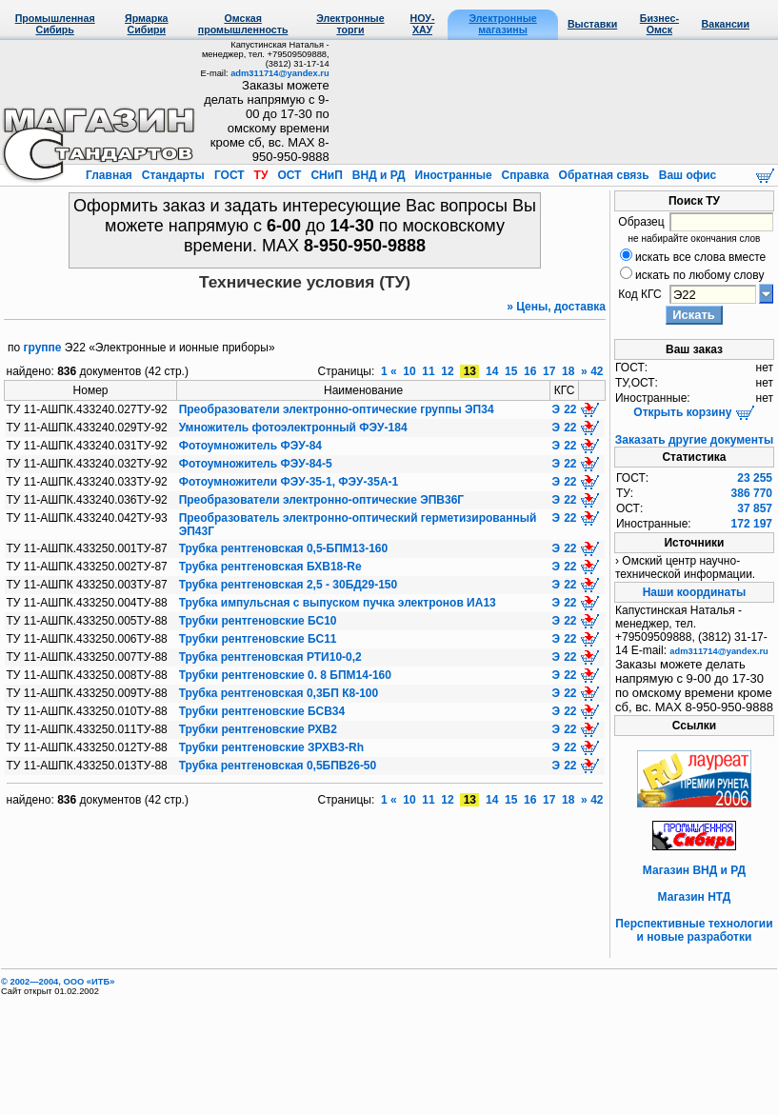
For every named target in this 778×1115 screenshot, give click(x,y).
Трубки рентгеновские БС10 (258, 620)
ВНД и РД (378, 175)
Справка (525, 175)
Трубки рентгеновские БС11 (258, 639)
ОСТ (289, 175)
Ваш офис (685, 175)
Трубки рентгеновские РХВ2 (258, 729)
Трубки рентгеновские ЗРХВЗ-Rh (271, 747)
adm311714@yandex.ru (279, 73)
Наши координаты (695, 592)
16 (530, 371)
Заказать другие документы (694, 440)
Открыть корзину (693, 412)
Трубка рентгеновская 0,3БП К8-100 (279, 693)
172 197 (751, 523)
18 (568, 371)
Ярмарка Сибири (146, 23)
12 (447, 371)
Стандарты (173, 175)
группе (43, 347)
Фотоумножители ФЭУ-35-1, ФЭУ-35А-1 (289, 481)
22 (570, 409)
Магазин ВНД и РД (694, 870)
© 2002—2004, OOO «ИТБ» (57, 981)
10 (409, 371)
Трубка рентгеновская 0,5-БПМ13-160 (284, 548)
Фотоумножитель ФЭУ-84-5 (255, 463)
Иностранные (453, 175)
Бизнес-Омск (659, 23)
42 (596, 371)
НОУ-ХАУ (422, 23)
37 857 (754, 508)
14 (492, 371)
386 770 (751, 493)
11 (428, 371)
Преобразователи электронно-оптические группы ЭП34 (336, 409)
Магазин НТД (694, 897)
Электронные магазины (502, 23)
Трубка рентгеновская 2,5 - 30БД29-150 (288, 584)
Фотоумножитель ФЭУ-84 (250, 445)
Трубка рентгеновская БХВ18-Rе (270, 566)
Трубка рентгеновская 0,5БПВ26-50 (278, 765)
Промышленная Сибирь (55, 23)
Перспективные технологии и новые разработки (693, 930)
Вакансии (725, 24)
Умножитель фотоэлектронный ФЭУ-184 (293, 427)
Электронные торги (350, 23)
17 (549, 371)
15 (511, 371)
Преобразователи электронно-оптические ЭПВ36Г (321, 500)
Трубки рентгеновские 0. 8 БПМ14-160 (285, 675)
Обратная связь (603, 175)
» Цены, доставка (556, 306)
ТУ (260, 175)
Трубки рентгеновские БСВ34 (262, 711)
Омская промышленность (243, 23)
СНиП (327, 175)
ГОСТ (229, 175)
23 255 (754, 478)
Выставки (592, 24)
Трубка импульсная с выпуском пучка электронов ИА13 (337, 602)
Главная (110, 175)
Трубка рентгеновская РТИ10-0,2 (270, 657)
